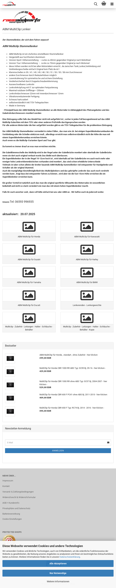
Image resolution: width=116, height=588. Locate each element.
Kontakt (6, 486)
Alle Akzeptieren (58, 563)
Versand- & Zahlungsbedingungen (18, 491)
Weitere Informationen (58, 581)
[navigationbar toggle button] (112, 4)
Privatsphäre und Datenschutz (16, 508)
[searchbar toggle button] (96, 4)
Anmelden (58, 450)
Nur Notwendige (58, 573)
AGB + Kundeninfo (10, 503)
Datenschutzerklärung (70, 557)
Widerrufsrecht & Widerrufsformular (19, 497)
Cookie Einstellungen (12, 519)
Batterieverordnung (11, 514)
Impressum (7, 480)
